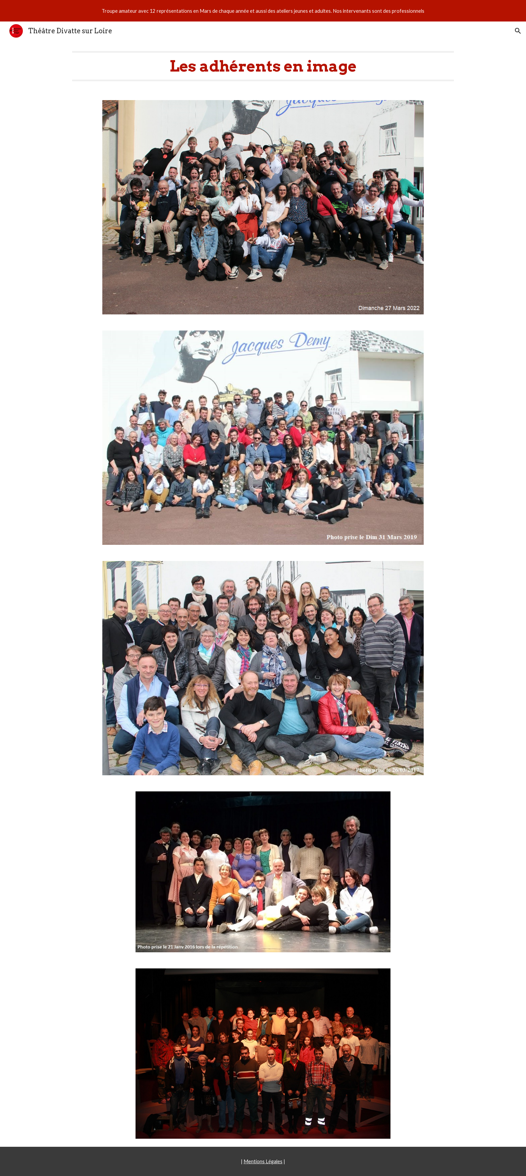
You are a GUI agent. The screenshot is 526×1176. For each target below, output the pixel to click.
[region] (263, 10)
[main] (263, 66)
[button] (518, 31)
